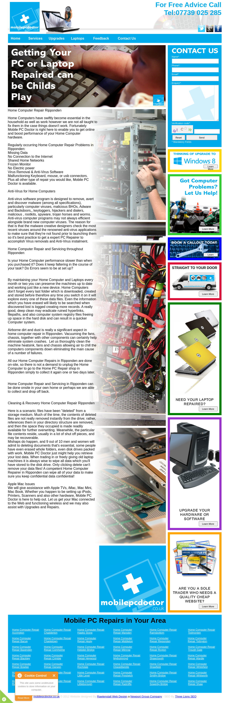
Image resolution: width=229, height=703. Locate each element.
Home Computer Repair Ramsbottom (163, 631)
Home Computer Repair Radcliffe (122, 683)
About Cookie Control (19, 675)
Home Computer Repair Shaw (197, 683)
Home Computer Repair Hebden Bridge (91, 648)
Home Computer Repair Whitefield (198, 666)
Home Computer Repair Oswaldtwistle (127, 666)
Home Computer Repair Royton (159, 648)
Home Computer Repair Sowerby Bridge (163, 683)
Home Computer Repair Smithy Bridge (163, 674)
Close (54, 675)
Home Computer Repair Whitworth (198, 674)
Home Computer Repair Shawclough (163, 657)
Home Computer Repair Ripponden (160, 640)
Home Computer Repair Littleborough (91, 683)
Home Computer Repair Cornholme (54, 648)
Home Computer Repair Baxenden (22, 648)
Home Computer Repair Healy (86, 640)
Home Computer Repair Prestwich (123, 674)
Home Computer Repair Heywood (87, 657)
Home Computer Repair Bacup (21, 640)
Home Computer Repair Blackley (21, 657)
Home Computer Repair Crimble (53, 657)
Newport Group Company (146, 696)
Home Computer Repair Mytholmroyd (127, 657)
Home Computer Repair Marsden (122, 631)
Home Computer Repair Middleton (123, 640)
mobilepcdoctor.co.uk (46, 696)
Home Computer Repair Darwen (53, 666)
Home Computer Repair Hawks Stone (91, 631)
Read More (23, 698)
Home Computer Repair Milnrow (122, 648)
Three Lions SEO (185, 696)
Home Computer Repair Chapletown (57, 640)
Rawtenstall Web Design (112, 696)
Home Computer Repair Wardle (197, 657)
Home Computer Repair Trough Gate (201, 648)
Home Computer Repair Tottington (197, 640)
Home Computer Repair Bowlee (21, 666)
